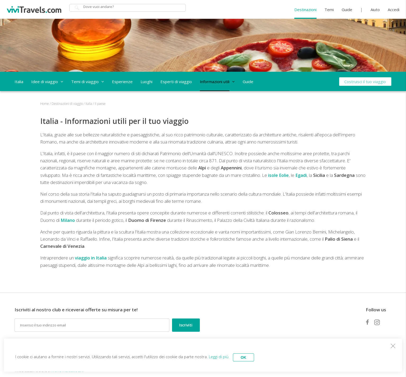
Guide (347, 9)
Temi (329, 9)
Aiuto (375, 9)
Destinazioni (305, 9)
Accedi (393, 9)
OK (248, 356)
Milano (68, 220)
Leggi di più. (222, 355)
